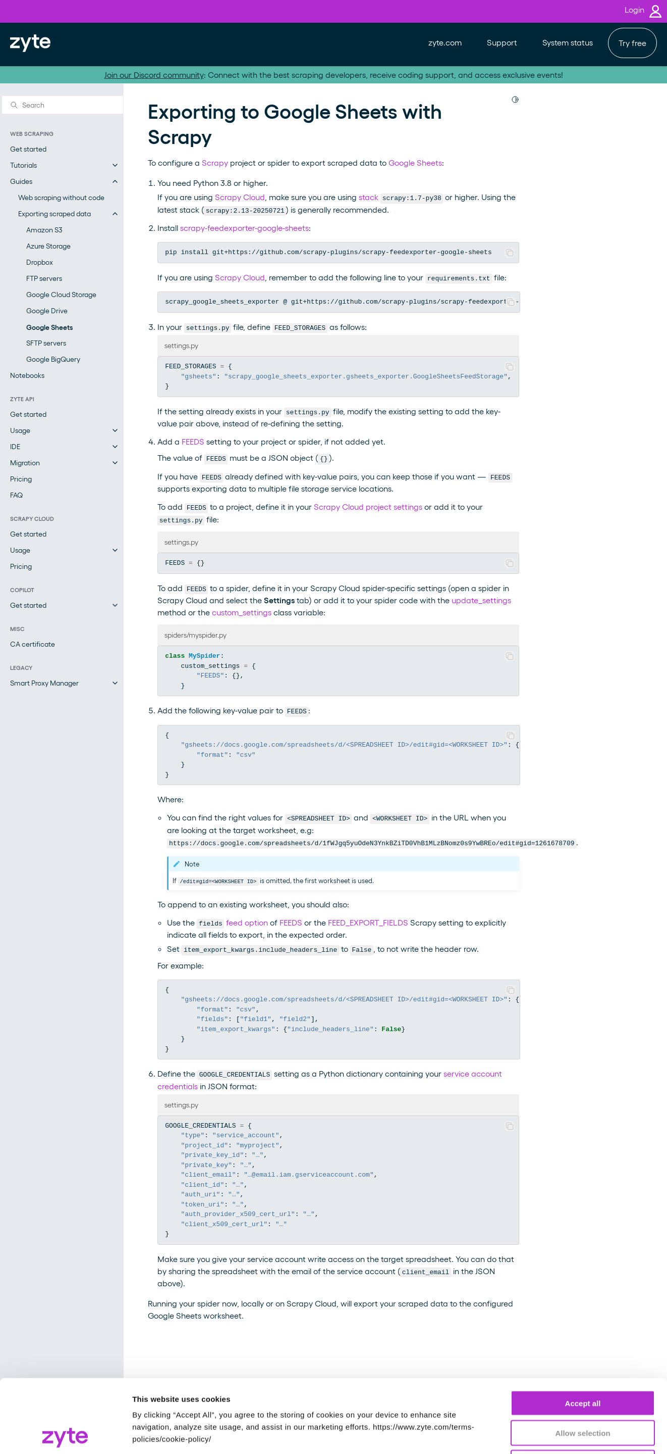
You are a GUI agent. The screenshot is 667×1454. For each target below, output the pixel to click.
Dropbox (39, 262)
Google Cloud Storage (61, 294)
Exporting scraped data (54, 213)
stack (368, 197)
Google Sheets (49, 327)
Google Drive (47, 310)
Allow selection (582, 1359)
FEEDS (193, 441)
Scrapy (215, 162)
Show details (529, 1434)
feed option (247, 922)
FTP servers (44, 278)
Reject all (582, 1389)
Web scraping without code (61, 197)
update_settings (481, 600)
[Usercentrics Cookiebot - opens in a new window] (65, 1434)
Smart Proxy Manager (44, 682)
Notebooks (27, 375)
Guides (21, 181)
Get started (28, 148)
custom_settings (241, 612)
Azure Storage (48, 245)
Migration (25, 462)
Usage (20, 430)
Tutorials (23, 165)
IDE (15, 446)
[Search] (62, 104)
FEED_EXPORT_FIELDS (368, 922)
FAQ (16, 495)
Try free (632, 42)
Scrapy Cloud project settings (368, 506)
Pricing (21, 478)
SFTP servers (46, 342)
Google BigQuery (53, 359)
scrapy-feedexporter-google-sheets (244, 227)
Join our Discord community (154, 74)
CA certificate (32, 644)
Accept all (583, 1330)
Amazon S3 (44, 229)
